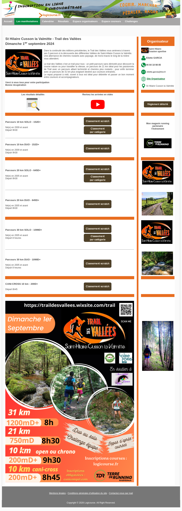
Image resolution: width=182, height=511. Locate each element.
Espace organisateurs (85, 21)
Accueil (8, 21)
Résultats (63, 21)
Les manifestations (27, 21)
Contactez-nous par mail (121, 493)
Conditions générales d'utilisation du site (87, 493)
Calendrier (48, 21)
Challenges (131, 21)
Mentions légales (57, 493)
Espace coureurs (111, 21)
